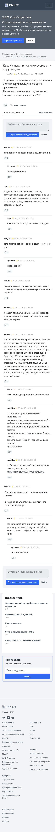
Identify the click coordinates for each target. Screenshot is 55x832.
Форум (32, 730)
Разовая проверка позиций (13, 734)
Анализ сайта (12, 660)
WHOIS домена (8, 758)
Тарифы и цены (8, 780)
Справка (5, 817)
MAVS (9, 74)
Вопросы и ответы (24, 54)
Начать (27, 677)
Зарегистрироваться (13, 40)
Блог (32, 734)
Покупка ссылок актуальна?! (18, 615)
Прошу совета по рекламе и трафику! (23, 640)
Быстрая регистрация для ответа (22, 135)
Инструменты (7, 783)
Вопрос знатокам (13, 623)
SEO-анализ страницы (11, 730)
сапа (16, 105)
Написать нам (8, 813)
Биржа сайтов (7, 791)
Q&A (31, 726)
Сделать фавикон (9, 769)
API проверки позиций (39, 757)
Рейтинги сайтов (36, 765)
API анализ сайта (37, 754)
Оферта (5, 821)
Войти (30, 40)
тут (19, 416)
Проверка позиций (12, 787)
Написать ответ (45, 112)
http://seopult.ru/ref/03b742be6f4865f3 (25, 471)
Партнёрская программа (40, 761)
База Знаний (35, 738)
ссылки (23, 105)
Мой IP (5, 754)
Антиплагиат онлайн (10, 750)
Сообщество (7, 54)
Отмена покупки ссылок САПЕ (19, 632)
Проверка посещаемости (12, 742)
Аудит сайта (7, 746)
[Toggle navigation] (49, 5)
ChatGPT (6, 738)
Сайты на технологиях (39, 769)
